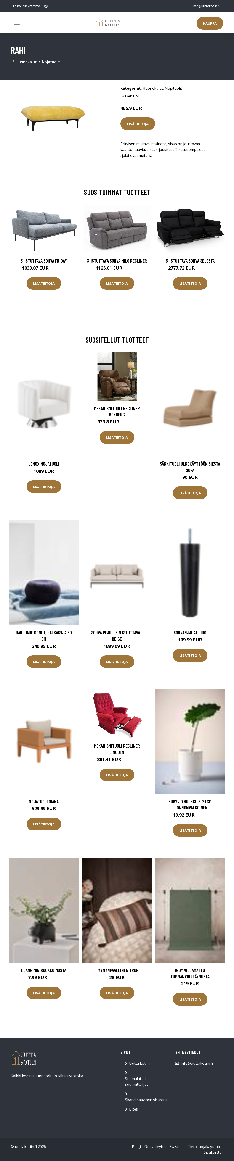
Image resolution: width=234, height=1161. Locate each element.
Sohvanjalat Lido (190, 632)
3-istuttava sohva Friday (44, 260)
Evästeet (176, 1146)
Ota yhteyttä (155, 1146)
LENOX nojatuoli (43, 464)
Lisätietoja (138, 123)
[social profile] (46, 6)
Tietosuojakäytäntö (204, 1146)
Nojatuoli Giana (44, 801)
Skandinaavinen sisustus (146, 1099)
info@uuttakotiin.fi (206, 6)
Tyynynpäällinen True (117, 970)
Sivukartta (212, 1152)
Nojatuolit (51, 61)
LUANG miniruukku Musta (43, 970)
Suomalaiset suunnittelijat (136, 1081)
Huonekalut (26, 61)
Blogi (133, 1109)
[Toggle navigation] (17, 22)
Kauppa (210, 23)
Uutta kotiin (139, 1063)
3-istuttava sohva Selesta (190, 260)
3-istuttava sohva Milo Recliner (117, 260)
